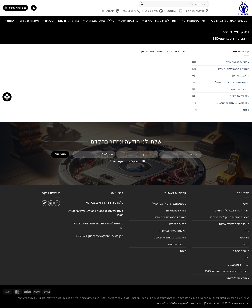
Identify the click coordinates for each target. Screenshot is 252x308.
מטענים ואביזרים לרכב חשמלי (228, 20)
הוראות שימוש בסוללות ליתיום (232, 210)
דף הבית (243, 38)
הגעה (246, 244)
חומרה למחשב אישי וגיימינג (159, 20)
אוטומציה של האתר (237, 278)
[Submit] (142, 4)
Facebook (82, 236)
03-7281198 (94, 202)
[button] (34, 8)
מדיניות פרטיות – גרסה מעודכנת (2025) (226, 271)
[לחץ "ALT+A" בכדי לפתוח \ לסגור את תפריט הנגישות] (7, 96)
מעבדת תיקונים (28, 20)
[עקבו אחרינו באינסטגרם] (51, 203)
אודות (246, 230)
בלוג (246, 257)
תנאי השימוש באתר (238, 264)
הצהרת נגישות (241, 250)
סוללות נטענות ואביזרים (98, 20)
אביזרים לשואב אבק (237, 62)
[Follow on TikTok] (44, 203)
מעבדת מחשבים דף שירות (234, 223)
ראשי (246, 203)
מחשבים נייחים (128, 20)
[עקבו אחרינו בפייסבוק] (57, 203)
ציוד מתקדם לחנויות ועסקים (61, 20)
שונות (9, 20)
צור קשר (244, 237)
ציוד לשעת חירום (239, 95)
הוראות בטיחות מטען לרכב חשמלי (229, 217)
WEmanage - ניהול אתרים (170, 303)
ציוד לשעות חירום (193, 20)
